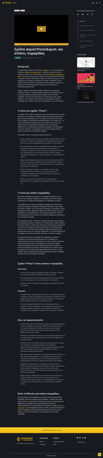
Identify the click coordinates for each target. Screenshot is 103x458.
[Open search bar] (92, 3)
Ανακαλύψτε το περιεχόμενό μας (51, 430)
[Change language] (96, 3)
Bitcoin (46, 70)
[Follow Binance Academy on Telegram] (82, 437)
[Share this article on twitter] (78, 14)
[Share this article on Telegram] (87, 14)
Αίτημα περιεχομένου (58, 441)
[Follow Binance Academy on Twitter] (80, 437)
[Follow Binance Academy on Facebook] (77, 438)
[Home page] (6, 3)
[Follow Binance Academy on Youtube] (85, 437)
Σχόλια (55, 444)
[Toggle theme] (99, 2)
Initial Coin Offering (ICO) (33, 72)
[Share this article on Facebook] (83, 14)
